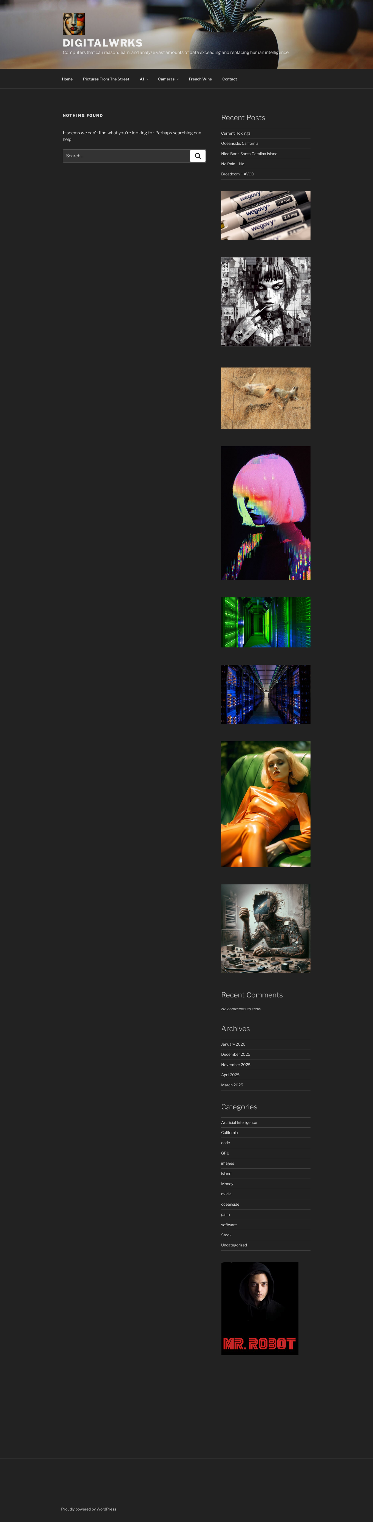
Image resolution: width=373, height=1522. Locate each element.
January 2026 (233, 1044)
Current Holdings (235, 133)
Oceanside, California (239, 143)
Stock (226, 1234)
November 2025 (235, 1064)
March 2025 (232, 1085)
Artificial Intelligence (239, 1122)
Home (67, 79)
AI (144, 79)
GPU (225, 1153)
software (229, 1224)
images (227, 1163)
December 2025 (235, 1054)
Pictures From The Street (106, 79)
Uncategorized (234, 1245)
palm (225, 1214)
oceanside (230, 1204)
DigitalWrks (103, 43)
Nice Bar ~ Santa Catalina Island (249, 153)
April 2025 (230, 1074)
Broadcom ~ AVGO (237, 174)
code (225, 1142)
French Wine (200, 79)
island (226, 1173)
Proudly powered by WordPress (88, 1509)
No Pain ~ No (232, 163)
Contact (229, 79)
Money (227, 1183)
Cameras (169, 79)
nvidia (226, 1193)
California (229, 1132)
